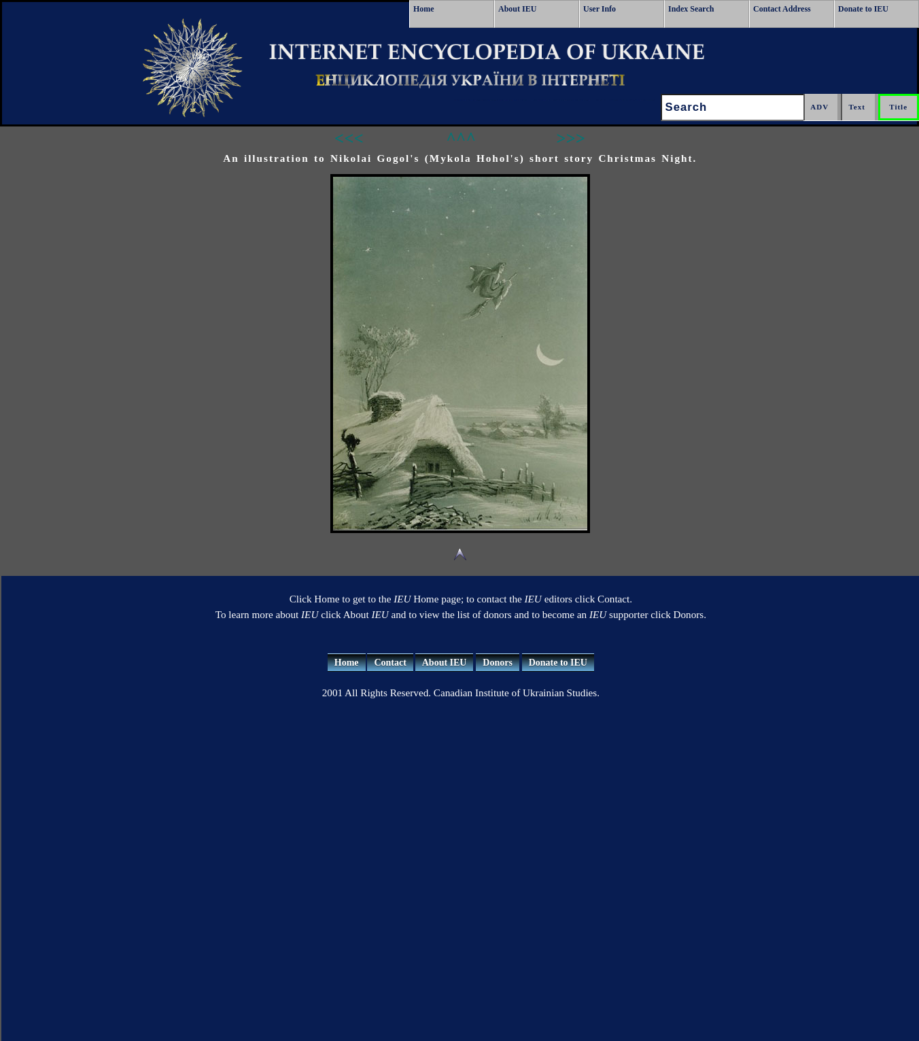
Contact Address (782, 9)
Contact (390, 663)
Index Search (691, 9)
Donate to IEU (863, 9)
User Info (599, 9)
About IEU (517, 9)
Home (423, 9)
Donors (498, 663)
